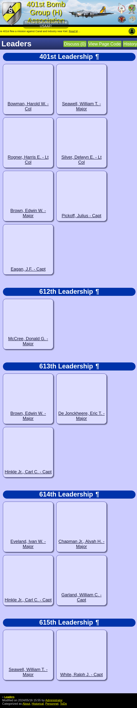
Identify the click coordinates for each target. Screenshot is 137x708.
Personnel (51, 703)
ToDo (63, 703)
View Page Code (104, 43)
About (26, 703)
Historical (38, 703)
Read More (80, 31)
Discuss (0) (75, 43)
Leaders (9, 696)
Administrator (54, 700)
